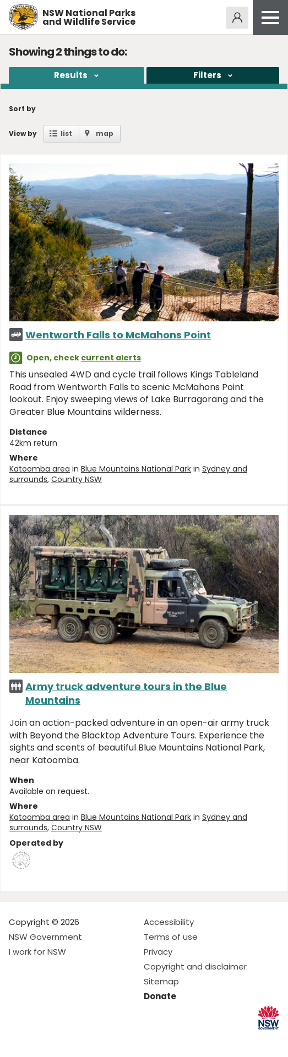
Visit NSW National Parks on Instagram (42, 1039)
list (66, 133)
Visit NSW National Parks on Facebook (19, 1039)
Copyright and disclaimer (195, 966)
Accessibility (169, 922)
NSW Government (45, 937)
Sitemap (161, 981)
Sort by (22, 108)
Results (71, 75)
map (104, 133)
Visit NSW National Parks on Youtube (66, 1039)
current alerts (111, 357)
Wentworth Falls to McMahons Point (118, 335)
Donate (160, 996)
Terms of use (171, 937)
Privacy (158, 951)
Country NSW (76, 479)
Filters (207, 75)
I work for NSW (37, 951)
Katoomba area (39, 468)
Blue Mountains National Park (136, 468)
